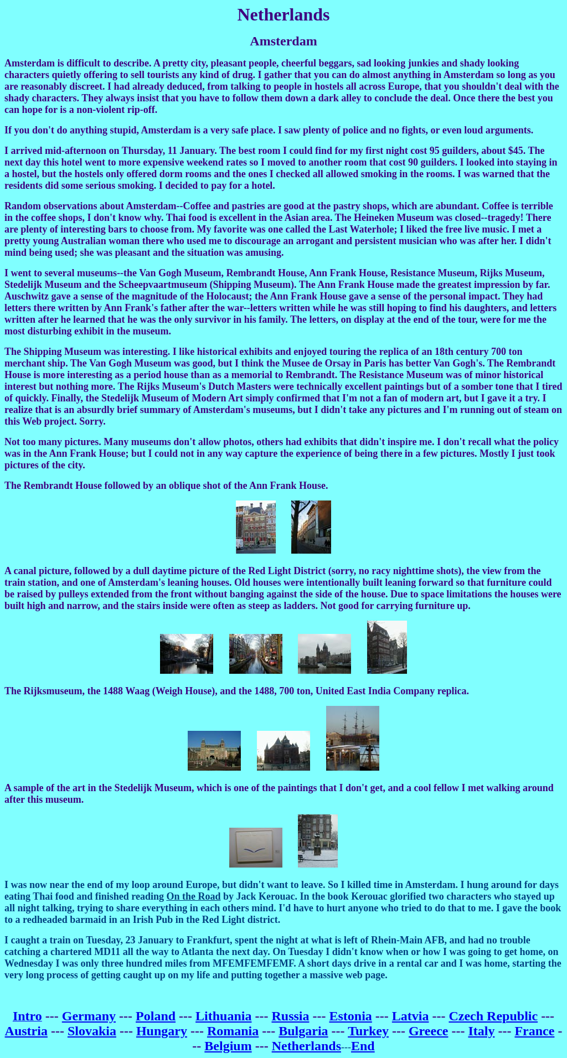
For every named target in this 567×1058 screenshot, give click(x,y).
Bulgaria (303, 1031)
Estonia (350, 1016)
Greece (429, 1031)
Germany (89, 1016)
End (363, 1046)
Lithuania (223, 1016)
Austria (26, 1031)
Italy (481, 1031)
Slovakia (92, 1031)
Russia (290, 1016)
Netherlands (306, 1046)
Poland (156, 1016)
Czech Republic (493, 1016)
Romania (233, 1031)
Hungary (161, 1031)
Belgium (227, 1046)
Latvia (410, 1016)
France (534, 1031)
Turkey (368, 1031)
